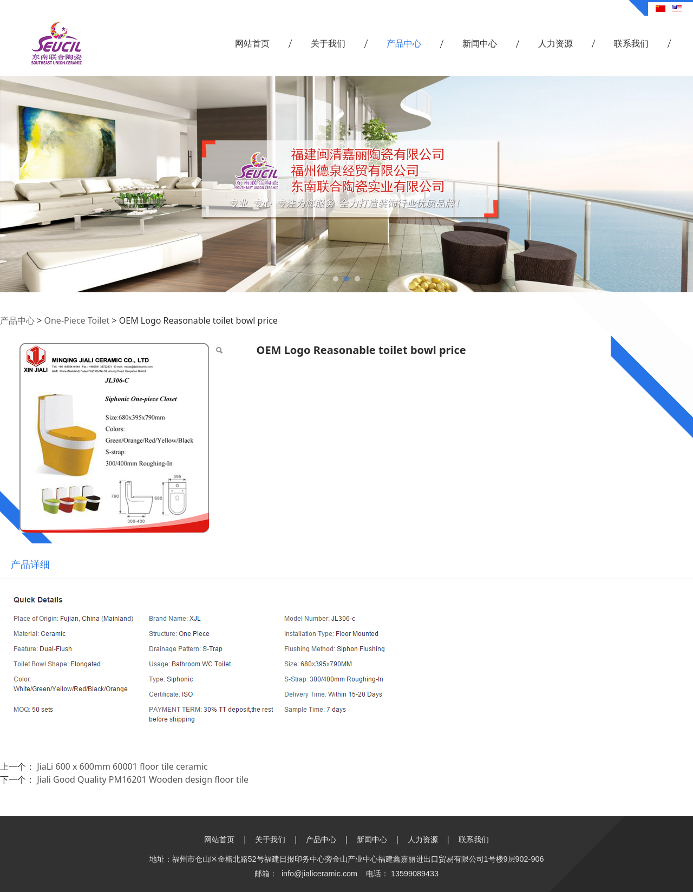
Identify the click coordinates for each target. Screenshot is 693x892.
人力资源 (555, 43)
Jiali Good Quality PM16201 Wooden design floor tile (143, 779)
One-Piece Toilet (76, 320)
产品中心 (404, 43)
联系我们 (631, 43)
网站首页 (252, 43)
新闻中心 (479, 43)
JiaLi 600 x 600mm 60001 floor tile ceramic (122, 766)
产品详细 (30, 564)
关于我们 (328, 43)
